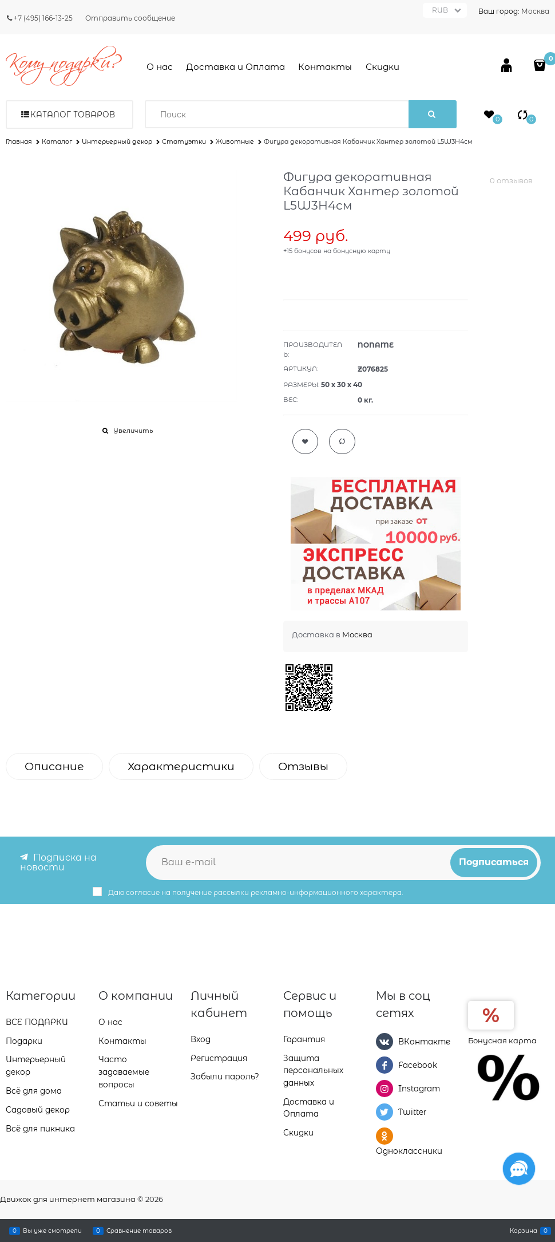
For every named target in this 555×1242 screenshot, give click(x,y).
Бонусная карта (502, 1039)
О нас (159, 66)
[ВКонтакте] (384, 1040)
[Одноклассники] (384, 1135)
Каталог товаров (72, 114)
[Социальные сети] (519, 1169)
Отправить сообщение (130, 18)
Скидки (382, 66)
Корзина (523, 1231)
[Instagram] (384, 1088)
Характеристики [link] (181, 766)
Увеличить (133, 431)
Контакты (325, 66)
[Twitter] (384, 1112)
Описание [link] (54, 766)
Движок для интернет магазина (68, 1199)
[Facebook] (384, 1064)
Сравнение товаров (139, 1231)
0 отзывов (511, 180)
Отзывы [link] (303, 766)
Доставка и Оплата (235, 66)
